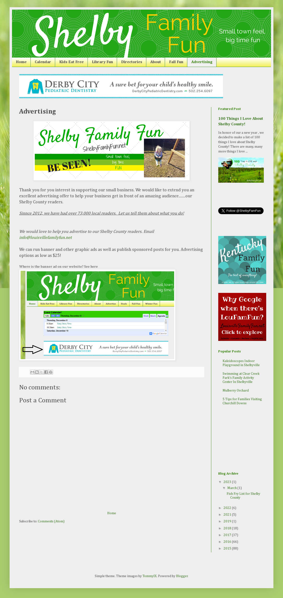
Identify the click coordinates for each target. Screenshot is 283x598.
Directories (131, 62)
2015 (228, 548)
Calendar (43, 62)
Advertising (201, 62)
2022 (228, 508)
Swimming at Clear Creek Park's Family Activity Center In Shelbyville (241, 378)
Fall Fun (176, 62)
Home (21, 62)
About (155, 62)
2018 (228, 528)
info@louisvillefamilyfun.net (46, 238)
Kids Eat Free (71, 62)
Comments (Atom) (51, 521)
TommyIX (149, 576)
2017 (228, 535)
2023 (228, 482)
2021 (228, 514)
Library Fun (102, 62)
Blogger (182, 576)
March (232, 488)
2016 (228, 542)
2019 (228, 521)
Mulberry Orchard (236, 390)
